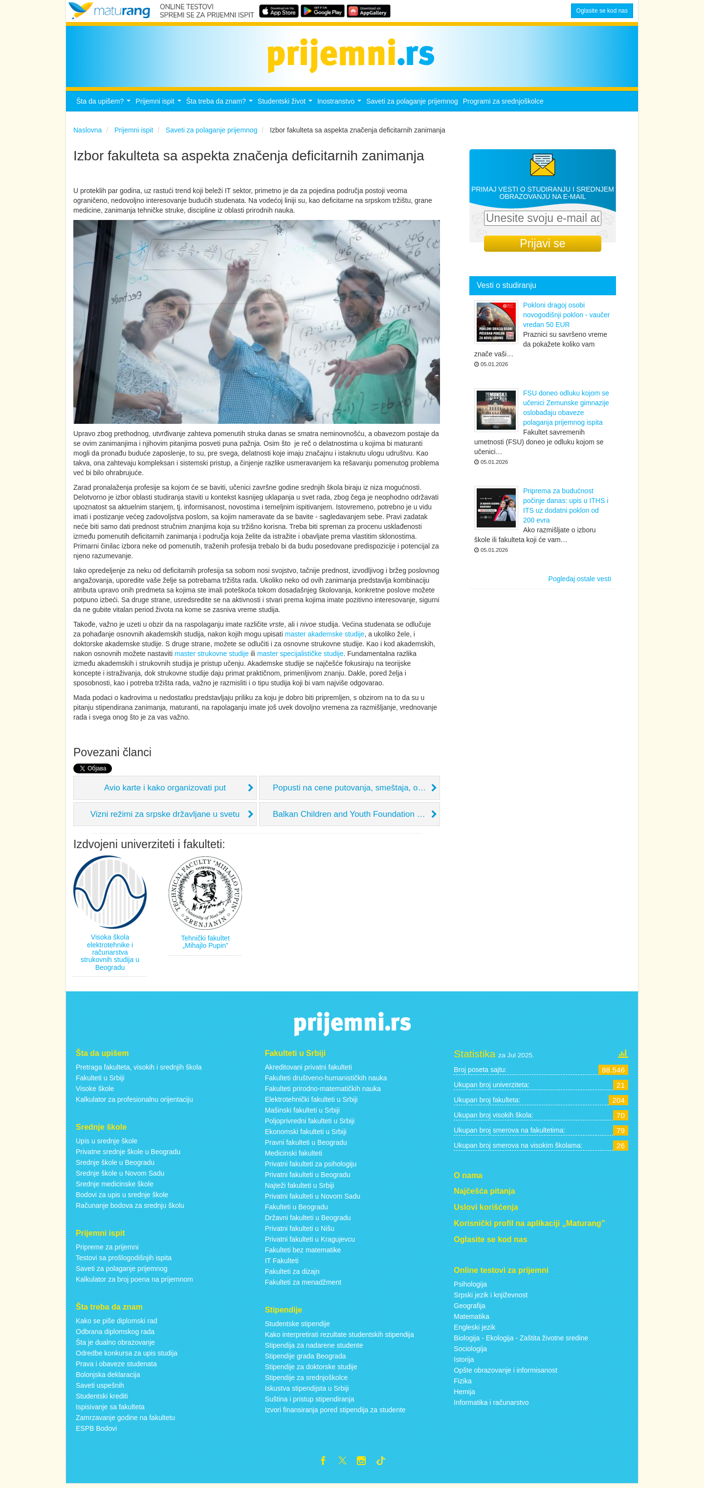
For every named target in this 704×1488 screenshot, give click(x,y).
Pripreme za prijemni (107, 1250)
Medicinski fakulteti (294, 1156)
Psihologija (470, 1287)
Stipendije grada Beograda (305, 1359)
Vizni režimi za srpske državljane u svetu (165, 816)
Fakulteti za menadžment (303, 1285)
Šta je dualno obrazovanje (115, 1345)
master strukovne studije (212, 656)
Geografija (469, 1308)
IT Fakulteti (282, 1264)
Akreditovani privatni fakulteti (308, 1070)
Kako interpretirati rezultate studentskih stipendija (339, 1337)
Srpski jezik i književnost (491, 1297)
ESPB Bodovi (96, 1431)
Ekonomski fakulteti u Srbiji (306, 1135)
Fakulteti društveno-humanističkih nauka (326, 1081)
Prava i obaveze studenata (116, 1366)
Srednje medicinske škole (115, 1187)
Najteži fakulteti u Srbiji (299, 1188)
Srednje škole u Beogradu (115, 1165)
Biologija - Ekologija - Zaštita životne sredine (521, 1340)
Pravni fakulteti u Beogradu (306, 1145)
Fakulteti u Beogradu (296, 1210)
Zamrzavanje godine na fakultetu (125, 1420)
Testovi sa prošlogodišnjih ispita (124, 1261)
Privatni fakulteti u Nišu (299, 1231)
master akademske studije (325, 636)
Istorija (464, 1362)
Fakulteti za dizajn (292, 1274)
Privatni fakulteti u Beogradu (308, 1178)
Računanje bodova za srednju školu (130, 1208)
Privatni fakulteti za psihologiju (311, 1167)
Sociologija (470, 1351)
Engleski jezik (474, 1330)
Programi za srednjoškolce (503, 104)
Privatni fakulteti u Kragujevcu (310, 1242)
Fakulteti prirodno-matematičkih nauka (323, 1091)
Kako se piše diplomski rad (116, 1323)
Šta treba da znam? (220, 106)
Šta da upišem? (104, 106)
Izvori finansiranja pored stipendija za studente (335, 1413)
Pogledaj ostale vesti (580, 582)
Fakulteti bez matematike (303, 1253)
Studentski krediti (102, 1398)
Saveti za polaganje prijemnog (412, 104)
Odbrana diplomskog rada (115, 1334)
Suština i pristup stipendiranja (309, 1402)
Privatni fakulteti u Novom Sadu (312, 1199)
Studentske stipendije (297, 1327)
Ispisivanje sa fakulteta (110, 1409)
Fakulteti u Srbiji (100, 1081)
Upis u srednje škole (106, 1144)
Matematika (471, 1319)
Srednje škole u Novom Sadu (120, 1176)
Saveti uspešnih (100, 1388)
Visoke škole (95, 1091)
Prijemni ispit (159, 106)
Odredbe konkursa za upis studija (126, 1355)
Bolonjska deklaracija (108, 1377)
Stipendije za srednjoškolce (306, 1380)
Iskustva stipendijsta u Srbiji (307, 1391)
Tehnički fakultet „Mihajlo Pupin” (205, 944)
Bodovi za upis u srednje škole (122, 1198)
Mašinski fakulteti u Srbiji (302, 1113)
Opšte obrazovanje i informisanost (505, 1373)
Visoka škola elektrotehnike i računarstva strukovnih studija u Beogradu (110, 955)
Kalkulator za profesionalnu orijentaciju (134, 1102)
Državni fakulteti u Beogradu (308, 1221)
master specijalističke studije (300, 656)
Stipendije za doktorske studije (311, 1370)
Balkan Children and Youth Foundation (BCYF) (356, 816)
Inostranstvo (340, 106)
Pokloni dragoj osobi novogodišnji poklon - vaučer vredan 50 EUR (566, 317)
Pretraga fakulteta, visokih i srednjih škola (139, 1070)
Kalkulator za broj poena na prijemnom (134, 1282)
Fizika (463, 1383)
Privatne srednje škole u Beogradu (128, 1155)
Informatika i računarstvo (491, 1405)
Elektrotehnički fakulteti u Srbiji (311, 1102)
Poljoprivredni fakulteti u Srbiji (310, 1124)
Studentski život (286, 106)
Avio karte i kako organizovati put (165, 790)
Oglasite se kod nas (602, 10)
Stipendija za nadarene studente (314, 1348)
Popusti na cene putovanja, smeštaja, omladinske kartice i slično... (356, 790)
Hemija (464, 1394)
